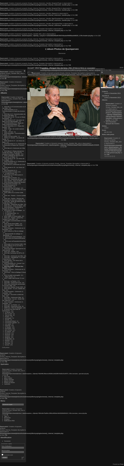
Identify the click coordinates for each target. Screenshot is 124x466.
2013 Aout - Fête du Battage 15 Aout (15, 272)
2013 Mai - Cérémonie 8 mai (12, 282)
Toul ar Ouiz (8, 315)
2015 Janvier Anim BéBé (11, 223)
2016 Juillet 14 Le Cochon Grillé (13, 192)
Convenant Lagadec (11, 322)
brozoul (7, 345)
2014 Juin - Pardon (9, 251)
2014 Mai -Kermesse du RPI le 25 (14, 253)
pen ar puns (8, 330)
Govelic (7, 319)
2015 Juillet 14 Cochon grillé (12, 216)
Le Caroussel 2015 (10, 213)
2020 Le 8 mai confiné (10, 136)
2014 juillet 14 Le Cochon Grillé (13, 244)
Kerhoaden (8, 318)
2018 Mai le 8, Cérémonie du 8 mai (14, 164)
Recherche (7, 417)
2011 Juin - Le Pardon (10, 305)
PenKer (7, 316)
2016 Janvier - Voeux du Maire (13, 206)
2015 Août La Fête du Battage (13, 210)
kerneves (7, 334)
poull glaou (8, 328)
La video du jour (10, 173)
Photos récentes (9, 379)
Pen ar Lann (8, 313)
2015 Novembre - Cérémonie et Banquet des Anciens (12, 208)
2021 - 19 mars (8, 132)
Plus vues (7, 376)
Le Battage (8, 214)
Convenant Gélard (10, 321)
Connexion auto (7, 455)
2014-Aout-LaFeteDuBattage (13, 236)
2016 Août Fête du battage (12, 188)
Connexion (7, 441)
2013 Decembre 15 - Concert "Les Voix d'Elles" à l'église (13, 264)
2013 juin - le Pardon (10, 281)
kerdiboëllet (8, 339)
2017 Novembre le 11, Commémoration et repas (9, 171)
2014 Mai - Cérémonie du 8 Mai (13, 256)
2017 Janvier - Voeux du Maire (13, 180)
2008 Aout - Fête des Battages (13, 308)
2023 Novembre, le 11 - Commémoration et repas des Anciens (13, 110)
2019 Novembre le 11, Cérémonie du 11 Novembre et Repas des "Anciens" (14, 144)
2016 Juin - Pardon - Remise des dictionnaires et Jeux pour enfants (13, 199)
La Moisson (8, 212)
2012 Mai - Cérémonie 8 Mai (12, 297)
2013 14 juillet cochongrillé (12, 275)
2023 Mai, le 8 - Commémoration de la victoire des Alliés (13, 114)
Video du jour (9, 276)
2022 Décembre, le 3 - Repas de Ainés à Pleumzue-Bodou (13, 123)
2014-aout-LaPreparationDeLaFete (15, 241)
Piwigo (122, 464)
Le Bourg (7, 312)
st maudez (8, 327)
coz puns (7, 343)
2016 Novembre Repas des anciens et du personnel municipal (13, 182)
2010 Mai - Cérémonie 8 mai (12, 306)
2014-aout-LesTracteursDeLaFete (15, 238)
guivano (7, 342)
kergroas (7, 337)
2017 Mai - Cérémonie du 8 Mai (13, 179)
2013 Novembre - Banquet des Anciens (112, 122)
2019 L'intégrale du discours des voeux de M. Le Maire (12, 156)
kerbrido (7, 340)
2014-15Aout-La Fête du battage (14, 231)
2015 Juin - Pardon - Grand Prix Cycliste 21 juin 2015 (12, 218)
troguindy (7, 325)
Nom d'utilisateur (7, 446)
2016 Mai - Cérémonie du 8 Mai (13, 204)
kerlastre (7, 336)
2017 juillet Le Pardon (10, 177)
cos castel (8, 324)
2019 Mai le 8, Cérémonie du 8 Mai (14, 148)
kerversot (7, 333)
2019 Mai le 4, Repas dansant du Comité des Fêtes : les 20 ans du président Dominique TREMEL (13, 152)
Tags (5, 416)
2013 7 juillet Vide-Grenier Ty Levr (14, 278)
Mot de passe (6, 450)
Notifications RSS (9, 420)
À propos (7, 419)
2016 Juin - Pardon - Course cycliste (15, 195)
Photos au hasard (9, 382)
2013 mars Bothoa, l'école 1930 (13, 287)
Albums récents (8, 381)
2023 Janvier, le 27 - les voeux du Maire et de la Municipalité (13, 120)
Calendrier (7, 384)
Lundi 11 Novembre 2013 (112, 93)
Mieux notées (8, 378)
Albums (4, 93)
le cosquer (8, 331)
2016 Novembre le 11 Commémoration (9, 185)
